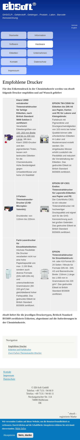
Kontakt (13, 61)
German (74, 25)
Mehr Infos (20, 430)
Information (40, 35)
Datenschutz (40, 61)
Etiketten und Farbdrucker (19, 350)
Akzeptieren (9, 436)
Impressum (13, 70)
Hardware (40, 44)
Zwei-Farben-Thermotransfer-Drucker (25, 353)
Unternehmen (40, 53)
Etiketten (13, 53)
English (74, 28)
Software (13, 44)
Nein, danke (25, 436)
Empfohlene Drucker (17, 346)
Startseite (13, 35)
